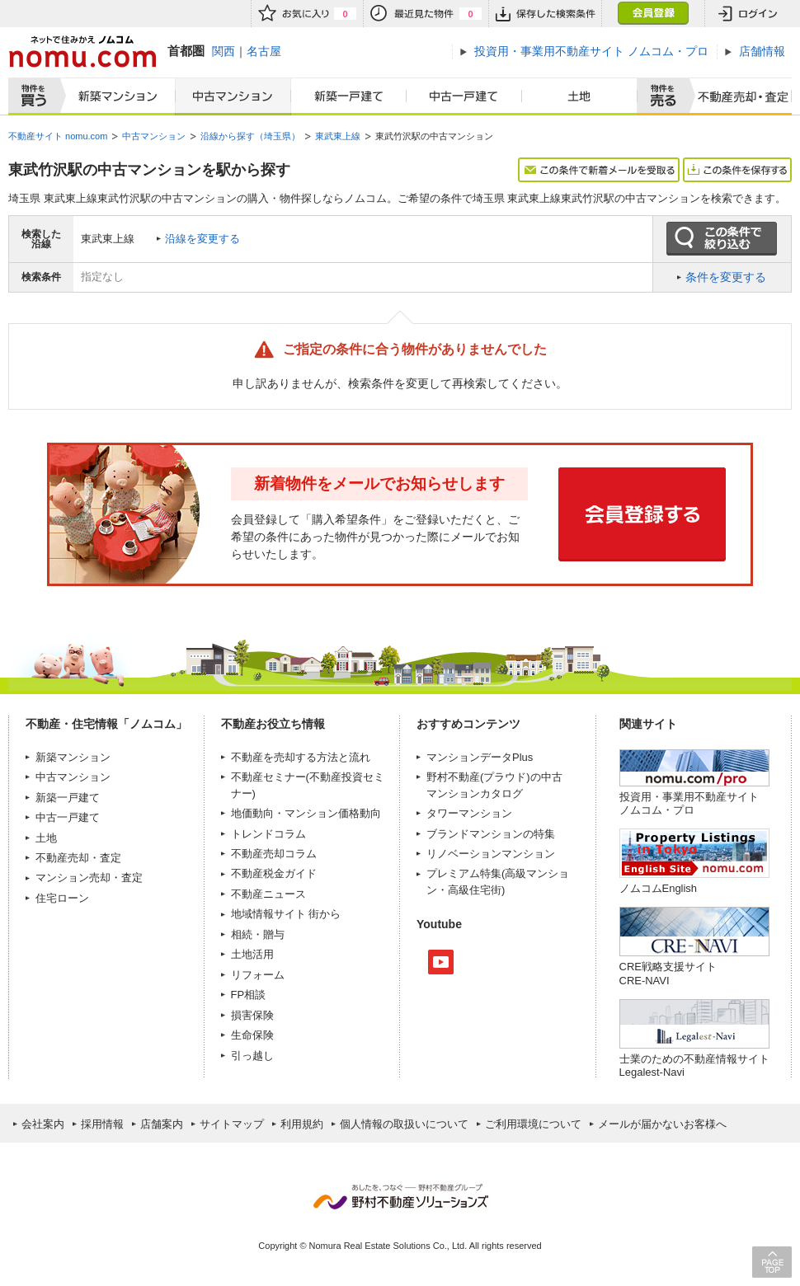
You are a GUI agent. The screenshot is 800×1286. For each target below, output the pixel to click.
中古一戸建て (464, 96)
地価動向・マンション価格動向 (306, 813)
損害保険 (252, 1015)
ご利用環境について (533, 1124)
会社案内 (42, 1124)
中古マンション (233, 96)
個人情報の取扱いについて (404, 1124)
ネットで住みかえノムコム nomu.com (82, 51)
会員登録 (652, 13)
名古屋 (264, 51)
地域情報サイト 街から (286, 914)
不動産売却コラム (274, 853)
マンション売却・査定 (89, 877)
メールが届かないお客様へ (662, 1124)
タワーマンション (469, 813)
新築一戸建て (349, 96)
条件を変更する (725, 277)
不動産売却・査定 (78, 858)
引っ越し (252, 1055)
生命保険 (252, 1035)
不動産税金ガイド (274, 873)
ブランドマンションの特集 (490, 834)
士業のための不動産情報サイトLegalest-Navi (694, 1065)
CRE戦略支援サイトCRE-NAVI (668, 973)
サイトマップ (232, 1124)
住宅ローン (62, 898)
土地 (580, 96)
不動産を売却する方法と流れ (300, 757)
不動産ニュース (268, 894)
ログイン (748, 13)
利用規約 (301, 1124)
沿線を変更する (202, 238)
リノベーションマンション (490, 853)
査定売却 (737, 96)
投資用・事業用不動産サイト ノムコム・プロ (689, 803)
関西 (223, 51)
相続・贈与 (258, 934)
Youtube (441, 962)
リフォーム (258, 975)
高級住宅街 (474, 890)
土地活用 (252, 954)
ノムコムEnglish (658, 888)
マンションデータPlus (479, 757)
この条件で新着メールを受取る (599, 169)
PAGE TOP (772, 1262)
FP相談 (248, 994)
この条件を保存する (737, 169)
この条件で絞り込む (721, 239)
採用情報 (102, 1124)
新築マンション (114, 96)
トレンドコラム (268, 834)
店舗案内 (161, 1124)
